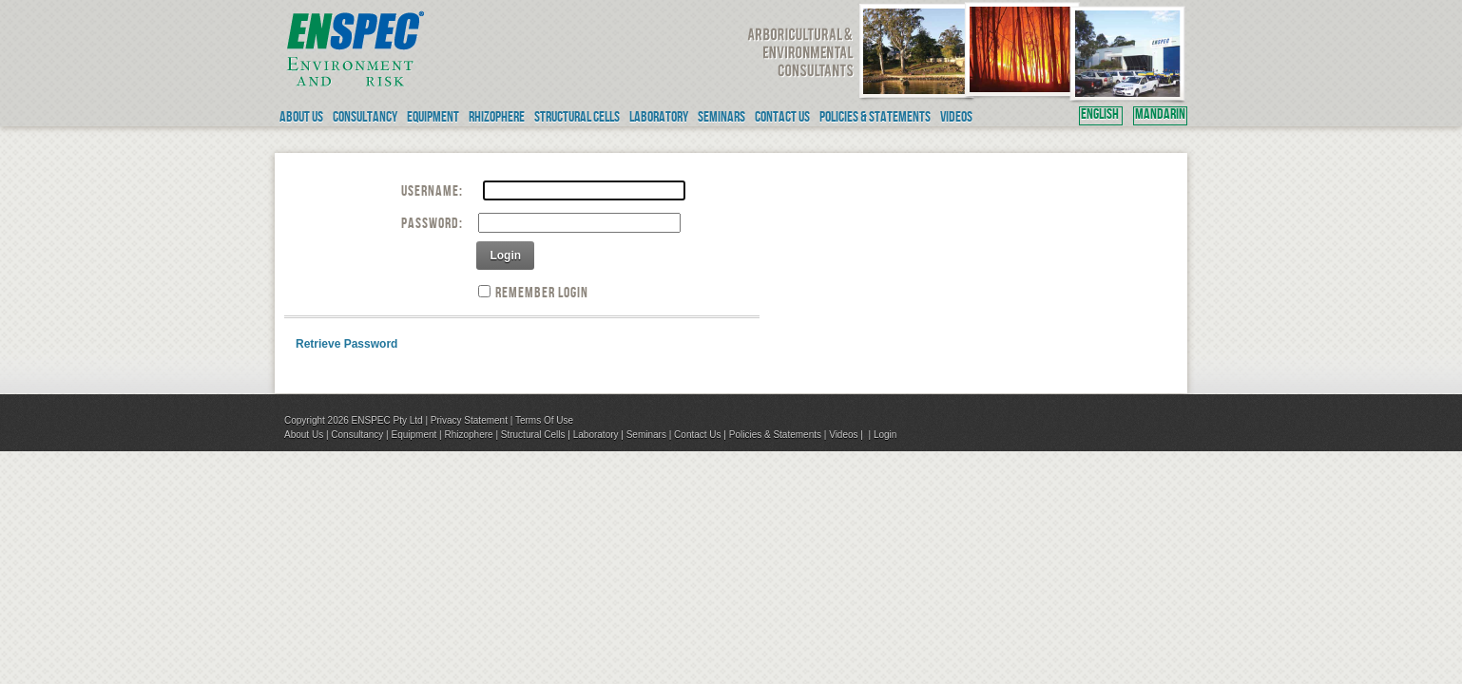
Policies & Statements (775, 434)
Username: (432, 192)
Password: (432, 225)
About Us (303, 434)
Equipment (413, 434)
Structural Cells (533, 434)
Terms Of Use (544, 420)
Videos (843, 434)
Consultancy (357, 434)
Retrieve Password (346, 344)
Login (505, 255)
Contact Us (697, 434)
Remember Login (541, 294)
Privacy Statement (469, 420)
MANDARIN (1160, 116)
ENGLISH (1101, 116)
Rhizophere (468, 434)
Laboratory (596, 434)
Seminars (646, 434)
